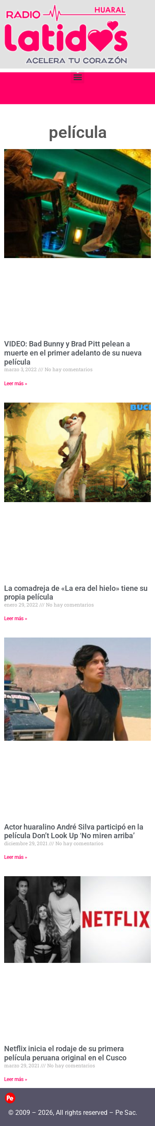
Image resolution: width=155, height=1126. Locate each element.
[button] (77, 76)
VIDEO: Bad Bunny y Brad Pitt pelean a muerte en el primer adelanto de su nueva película (73, 352)
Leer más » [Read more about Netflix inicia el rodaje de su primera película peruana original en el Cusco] (15, 1079)
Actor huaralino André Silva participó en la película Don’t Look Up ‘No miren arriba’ (73, 831)
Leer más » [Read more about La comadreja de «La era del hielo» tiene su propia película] (15, 618)
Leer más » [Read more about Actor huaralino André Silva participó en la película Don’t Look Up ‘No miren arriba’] (15, 857)
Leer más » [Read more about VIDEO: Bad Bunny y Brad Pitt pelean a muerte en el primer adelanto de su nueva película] (15, 383)
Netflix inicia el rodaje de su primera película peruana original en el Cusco (65, 1053)
